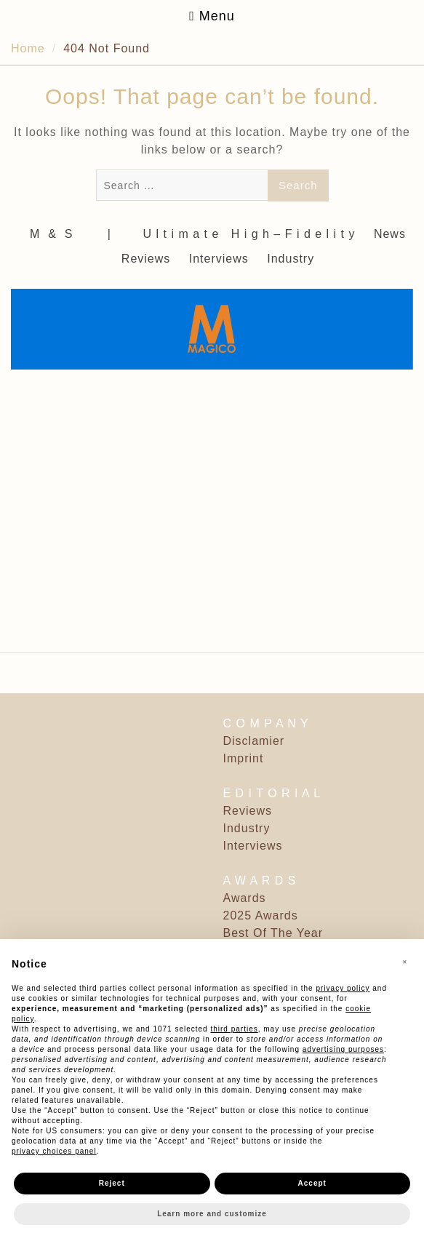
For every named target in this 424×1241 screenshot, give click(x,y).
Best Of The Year (273, 933)
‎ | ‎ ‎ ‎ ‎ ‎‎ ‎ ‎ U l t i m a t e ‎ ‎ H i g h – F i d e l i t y (229, 234)
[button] (405, 962)
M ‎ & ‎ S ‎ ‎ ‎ (57, 234)
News (390, 234)
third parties (233, 1029)
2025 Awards (260, 915)
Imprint (243, 758)
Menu (212, 16)
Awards (244, 898)
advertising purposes (343, 1049)
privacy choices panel (54, 1151)
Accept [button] (312, 1183)
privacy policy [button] (342, 988)
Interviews (219, 258)
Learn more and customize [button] (212, 1214)
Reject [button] (112, 1183)
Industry (290, 258)
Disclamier (254, 741)
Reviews (145, 258)
